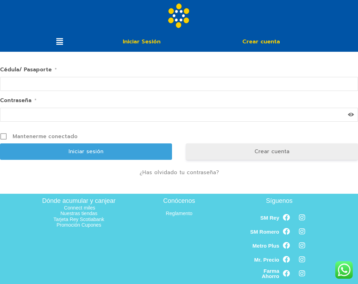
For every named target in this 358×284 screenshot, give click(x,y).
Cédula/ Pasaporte (28, 69)
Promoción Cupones (79, 225)
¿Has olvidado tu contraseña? (179, 172)
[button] (59, 41)
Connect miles (79, 208)
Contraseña (18, 100)
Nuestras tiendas (79, 213)
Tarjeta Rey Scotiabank (79, 219)
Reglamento (179, 213)
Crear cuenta (272, 151)
